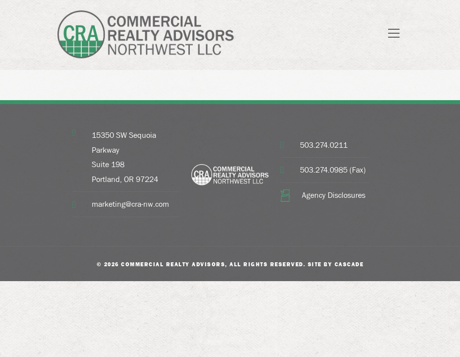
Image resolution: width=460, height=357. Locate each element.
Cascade (349, 264)
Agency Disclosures (333, 195)
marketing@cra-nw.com (130, 204)
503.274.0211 (323, 145)
